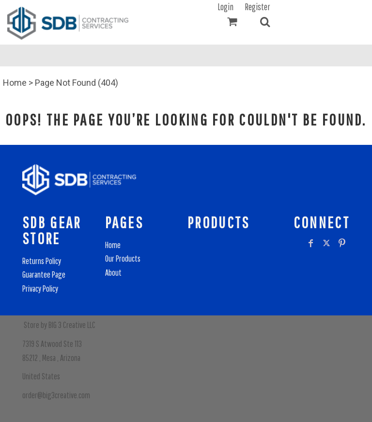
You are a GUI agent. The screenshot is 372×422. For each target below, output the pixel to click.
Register (257, 6)
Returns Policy (41, 261)
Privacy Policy (40, 288)
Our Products (122, 258)
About (113, 272)
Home (15, 83)
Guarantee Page (43, 274)
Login (225, 6)
